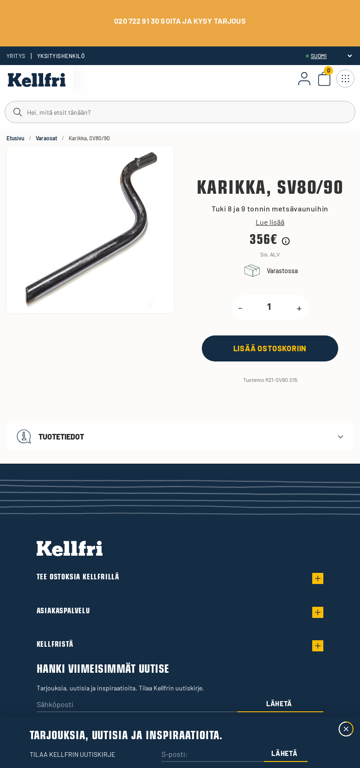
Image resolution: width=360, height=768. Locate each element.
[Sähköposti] (137, 705)
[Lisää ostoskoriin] (270, 348)
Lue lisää (270, 222)
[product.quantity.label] (269, 307)
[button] (180, 436)
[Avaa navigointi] (345, 78)
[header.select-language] (331, 55)
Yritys (16, 56)
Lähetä (279, 704)
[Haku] (180, 111)
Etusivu (15, 138)
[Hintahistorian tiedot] (285, 241)
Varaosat (46, 138)
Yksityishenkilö (60, 56)
